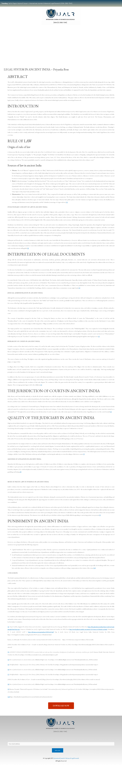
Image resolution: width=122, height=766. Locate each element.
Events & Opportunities (76, 57)
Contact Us (33, 738)
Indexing (101, 57)
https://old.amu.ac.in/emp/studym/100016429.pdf (51, 632)
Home (11, 57)
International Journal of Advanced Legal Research (66, 758)
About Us (12, 738)
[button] (61, 705)
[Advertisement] (61, 41)
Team (18, 57)
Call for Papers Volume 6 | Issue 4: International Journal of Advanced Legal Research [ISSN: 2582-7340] (36, 3)
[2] (28, 248)
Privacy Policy (22, 738)
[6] (111, 412)
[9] (100, 515)
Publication (45, 57)
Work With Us (91, 57)
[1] (67, 202)
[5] (41, 385)
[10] (94, 568)
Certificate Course (59, 57)
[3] (79, 288)
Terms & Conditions (92, 738)
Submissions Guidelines (31, 57)
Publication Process (59, 738)
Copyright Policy (45, 738)
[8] (20, 472)
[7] (84, 454)
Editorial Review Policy (75, 738)
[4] (99, 336)
